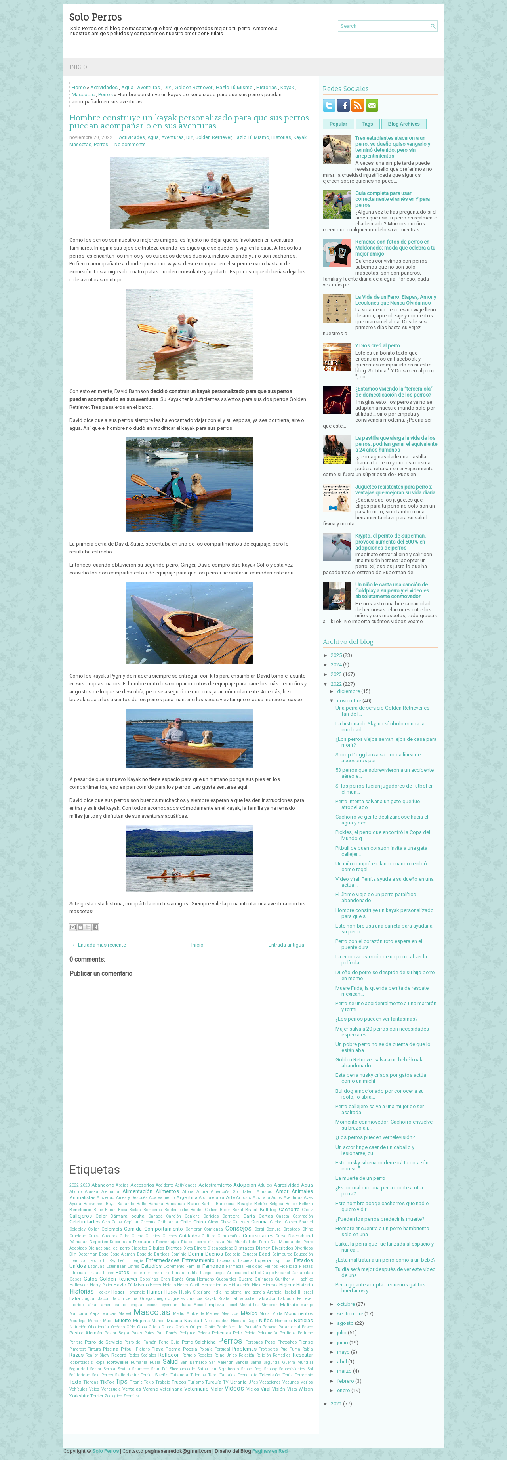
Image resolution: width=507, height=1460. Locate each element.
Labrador (266, 1298)
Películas (221, 1333)
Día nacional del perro (109, 1248)
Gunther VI (285, 1279)
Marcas (109, 1313)
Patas (137, 1333)
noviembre (349, 701)
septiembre (350, 1314)
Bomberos (152, 1209)
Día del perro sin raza (203, 1241)
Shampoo (140, 1369)
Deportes (99, 1241)
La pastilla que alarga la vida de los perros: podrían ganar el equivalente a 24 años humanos (396, 444)
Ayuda (75, 1203)
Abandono (102, 1185)
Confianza (213, 1229)
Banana (156, 1203)
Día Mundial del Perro (247, 1241)
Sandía (242, 1362)
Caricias (211, 1216)
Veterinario (196, 1389)
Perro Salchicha (199, 1342)
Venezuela (111, 1389)
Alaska (91, 1191)
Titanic (136, 1382)
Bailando (125, 1203)
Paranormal (289, 1327)
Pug (284, 1349)
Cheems (148, 1222)
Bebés (260, 1203)
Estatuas (96, 1266)
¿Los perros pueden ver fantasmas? (376, 1019)
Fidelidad (288, 1266)
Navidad (193, 1320)
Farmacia (235, 1266)
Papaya (269, 1327)
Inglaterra (232, 1292)
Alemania (110, 1191)
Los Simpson (265, 1304)
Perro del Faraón (140, 1342)
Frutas (178, 1272)
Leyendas (168, 1304)
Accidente (164, 1185)
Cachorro (289, 1209)
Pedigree (187, 1333)
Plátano (143, 1349)
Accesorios (142, 1185)
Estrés (133, 1266)
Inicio (78, 66)
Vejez (94, 1389)
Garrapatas (302, 1272)
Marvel (124, 1313)
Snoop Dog (251, 1369)
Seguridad (78, 1369)
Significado (229, 1369)
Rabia (307, 1349)
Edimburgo (282, 1254)
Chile (185, 1222)
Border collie (176, 1209)
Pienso (306, 1342)
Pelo (237, 1333)
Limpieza (214, 1304)
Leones (151, 1304)
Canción (173, 1216)
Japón (103, 1298)
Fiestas (306, 1266)
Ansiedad (105, 1197)
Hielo (256, 1285)
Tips (122, 1381)
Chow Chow (219, 1222)
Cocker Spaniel (299, 1222)
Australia (261, 1197)
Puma (295, 1349)
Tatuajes (227, 1375)
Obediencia (98, 1327)
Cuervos (169, 1236)
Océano (118, 1327)
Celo (106, 1222)
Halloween (79, 1285)
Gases (75, 1279)
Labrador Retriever (295, 1298)
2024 (336, 665)
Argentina (187, 1197)
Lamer (105, 1304)
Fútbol (254, 1272)
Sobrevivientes (292, 1369)
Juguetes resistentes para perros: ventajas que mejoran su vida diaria (395, 490)
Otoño (209, 1327)
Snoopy (270, 1369)
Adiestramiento (215, 1185)
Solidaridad (79, 1375)
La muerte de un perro (360, 1178)
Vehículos (78, 1389)
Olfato (154, 1327)
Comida (133, 1229)
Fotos (122, 1272)
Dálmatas (78, 1241)
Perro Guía (169, 1342)
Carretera (231, 1216)
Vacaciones (270, 1382)
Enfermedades (162, 1260)
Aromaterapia (211, 1197)
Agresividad (286, 1185)
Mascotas (83, 94)
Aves (308, 1197)
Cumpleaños (229, 1236)
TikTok (107, 1382)
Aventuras (148, 87)
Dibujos (156, 1248)
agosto (345, 1323)
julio (342, 1333)
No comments (130, 144)
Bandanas (175, 1203)
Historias (266, 87)
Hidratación (239, 1285)
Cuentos (152, 1236)
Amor (282, 1191)
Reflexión (169, 1355)
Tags (367, 124)
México (249, 1313)
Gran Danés (172, 1279)
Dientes (174, 1248)
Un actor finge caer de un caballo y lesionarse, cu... (374, 1150)
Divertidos (303, 1248)
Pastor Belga (117, 1333)
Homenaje (135, 1292)
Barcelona (225, 1203)
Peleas (204, 1333)
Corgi (259, 1229)
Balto (141, 1203)
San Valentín (221, 1362)
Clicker (276, 1222)
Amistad (265, 1191)
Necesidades (216, 1320)
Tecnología (247, 1375)
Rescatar (303, 1355)
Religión (263, 1355)
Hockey (103, 1292)
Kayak (287, 87)
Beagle (244, 1203)
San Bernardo (194, 1362)
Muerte (123, 1320)
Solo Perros (95, 17)
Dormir (196, 1254)
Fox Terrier (140, 1272)
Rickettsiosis (81, 1362)
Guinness (264, 1279)
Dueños (214, 1254)
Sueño (161, 1375)
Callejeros (80, 1216)
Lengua (135, 1304)
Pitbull (127, 1349)
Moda (277, 1313)
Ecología (232, 1254)
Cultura (208, 1236)
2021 (336, 1404)
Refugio (189, 1355)
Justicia (194, 1298)
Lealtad (119, 1304)
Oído (130, 1327)
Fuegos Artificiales (229, 1272)
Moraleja (77, 1320)
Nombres (283, 1320)
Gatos (90, 1279)
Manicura (78, 1313)
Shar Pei (159, 1369)
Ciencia (259, 1222)
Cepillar (131, 1222)
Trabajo (162, 1382)
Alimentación (137, 1191)
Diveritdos (282, 1248)
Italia (74, 1298)
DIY (167, 87)
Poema (173, 1349)
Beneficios (80, 1209)
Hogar (117, 1292)
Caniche (192, 1216)
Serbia (109, 1369)
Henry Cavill (188, 1285)
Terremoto (304, 1375)
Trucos (179, 1382)
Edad (264, 1254)
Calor (101, 1216)
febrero (345, 1381)
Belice (291, 1203)
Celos (117, 1222)
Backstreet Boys (99, 1203)
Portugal (222, 1349)
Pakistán (252, 1327)
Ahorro (75, 1191)
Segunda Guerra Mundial (288, 1362)
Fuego (205, 1272)
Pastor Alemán (85, 1333)
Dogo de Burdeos (153, 1254)
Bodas (135, 1209)
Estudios (151, 1266)
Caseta (282, 1216)
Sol (310, 1369)
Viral (266, 1389)
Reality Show (97, 1355)
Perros (105, 94)
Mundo (158, 1320)
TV (226, 1382)
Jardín (118, 1298)
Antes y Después (132, 1197)
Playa (158, 1349)
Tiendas (91, 1382)
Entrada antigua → (290, 945)
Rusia (155, 1362)
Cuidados (189, 1236)
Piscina (110, 1349)
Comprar (193, 1229)
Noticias (303, 1320)
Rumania (139, 1362)
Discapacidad (220, 1248)
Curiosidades (258, 1236)
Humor (154, 1292)
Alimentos (167, 1191)
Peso (270, 1342)
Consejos (238, 1228)
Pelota (249, 1333)
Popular (338, 124)
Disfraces (244, 1248)
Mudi (107, 1320)
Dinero (200, 1248)
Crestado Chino (298, 1229)
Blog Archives (404, 124)
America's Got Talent (232, 1191)
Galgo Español (276, 1272)
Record (118, 1355)
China (199, 1222)
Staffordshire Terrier (134, 1375)
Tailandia (179, 1375)
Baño (193, 1203)
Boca (122, 1209)
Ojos (142, 1327)
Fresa (156, 1272)
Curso (280, 1236)
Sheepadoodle (182, 1369)
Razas (76, 1355)
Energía (136, 1260)
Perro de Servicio (103, 1342)
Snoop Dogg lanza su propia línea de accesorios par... (378, 757)
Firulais (94, 1272)
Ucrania (238, 1382)
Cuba (125, 1236)
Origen (196, 1327)
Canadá (155, 1216)
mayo (343, 1352)
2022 (74, 1185)
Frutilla (192, 1272)
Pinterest (77, 1349)
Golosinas (148, 1279)
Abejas (122, 1185)
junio (342, 1342)
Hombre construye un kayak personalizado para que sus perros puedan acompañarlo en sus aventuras (189, 122)
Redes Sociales (142, 1355)
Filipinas (77, 1272)
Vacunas (290, 1382)
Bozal (238, 1209)
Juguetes (176, 1298)
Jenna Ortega (139, 1298)
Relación (246, 1355)
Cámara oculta (127, 1216)
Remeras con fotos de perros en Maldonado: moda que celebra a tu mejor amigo (395, 248)
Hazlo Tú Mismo (234, 87)
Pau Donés (166, 1333)
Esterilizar (116, 1266)
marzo (344, 1371)
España (263, 1260)
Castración (303, 1216)
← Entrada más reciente (99, 945)
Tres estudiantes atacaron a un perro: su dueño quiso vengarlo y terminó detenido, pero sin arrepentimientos (392, 147)
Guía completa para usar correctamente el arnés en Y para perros (392, 199)
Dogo (103, 1254)
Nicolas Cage (244, 1320)
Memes (212, 1313)
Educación (303, 1254)
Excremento (173, 1266)
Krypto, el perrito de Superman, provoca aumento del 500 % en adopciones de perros (390, 542)
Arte (230, 1197)
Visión (278, 1389)
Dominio (178, 1254)
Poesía (190, 1349)
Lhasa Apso (191, 1304)
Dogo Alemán (122, 1254)
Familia (193, 1266)
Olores (167, 1327)
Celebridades (84, 1222)
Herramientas (214, 1285)
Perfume (305, 1333)
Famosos (213, 1266)
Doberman (87, 1254)
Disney (263, 1248)
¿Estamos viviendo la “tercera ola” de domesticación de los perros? (394, 392)
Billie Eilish (104, 1209)
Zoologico (113, 1396)
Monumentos (298, 1313)
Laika (91, 1304)
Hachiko (305, 1279)
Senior (95, 1369)
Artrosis (243, 1197)
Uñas (253, 1382)
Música (174, 1320)
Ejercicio (77, 1260)
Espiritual (282, 1260)
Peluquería (267, 1333)
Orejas (181, 1327)
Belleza (306, 1203)
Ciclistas (241, 1222)
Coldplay (77, 1229)
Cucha (137, 1236)
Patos (149, 1333)
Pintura (94, 1349)
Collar (93, 1229)
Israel (307, 1292)
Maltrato (289, 1304)
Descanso (143, 1241)
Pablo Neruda (229, 1327)
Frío (166, 1272)
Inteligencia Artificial (263, 1292)
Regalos (205, 1355)
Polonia (206, 1349)
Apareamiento (162, 1197)
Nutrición (77, 1327)
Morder (94, 1320)
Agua (127, 87)
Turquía (213, 1382)
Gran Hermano (200, 1279)
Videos (234, 1388)
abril (342, 1362)
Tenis (287, 1375)
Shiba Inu (207, 1369)
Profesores (268, 1349)
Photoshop (287, 1342)
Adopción (244, 1185)
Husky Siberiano (194, 1292)
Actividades (104, 87)
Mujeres (141, 1320)
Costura (273, 1229)
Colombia (111, 1229)
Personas (254, 1342)
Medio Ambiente (188, 1313)
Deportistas (120, 1241)
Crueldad (77, 1236)
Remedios (282, 1355)
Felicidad (254, 1266)
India (217, 1292)
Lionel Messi (238, 1304)
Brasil (251, 1209)
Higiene (287, 1285)
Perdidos (288, 1333)
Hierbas (270, 1285)
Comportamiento (163, 1229)
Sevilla (124, 1369)
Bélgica (276, 1203)
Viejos (252, 1389)
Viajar (217, 1389)
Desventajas (167, 1241)
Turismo (196, 1382)
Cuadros (110, 1236)
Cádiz (307, 1209)
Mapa (94, 1313)
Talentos (198, 1375)
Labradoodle (242, 1298)
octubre (346, 1304)
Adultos (265, 1185)
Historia (304, 1285)
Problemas (244, 1349)
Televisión (269, 1375)
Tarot (212, 1375)
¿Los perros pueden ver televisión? (375, 1137)
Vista (292, 1389)
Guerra (245, 1279)
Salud (170, 1361)
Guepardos (226, 1279)
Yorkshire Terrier (86, 1396)
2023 (85, 1185)
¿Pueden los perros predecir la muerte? (380, 1219)
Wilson (306, 1389)
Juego (160, 1298)
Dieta (188, 1248)
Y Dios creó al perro (377, 346)
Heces (155, 1285)
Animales (302, 1191)
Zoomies (131, 1396)
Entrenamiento (198, 1260)
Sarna (256, 1362)
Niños (266, 1320)
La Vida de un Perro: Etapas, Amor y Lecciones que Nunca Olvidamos (395, 300)
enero (343, 1390)
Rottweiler (117, 1362)
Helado (169, 1285)
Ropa (100, 1362)
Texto (75, 1382)
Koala (224, 1298)
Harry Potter (101, 1285)
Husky (170, 1292)
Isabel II (293, 1292)
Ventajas (131, 1389)
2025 (336, 655)
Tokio (149, 1382)
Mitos (264, 1313)
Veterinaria (171, 1389)
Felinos (271, 1266)
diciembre (348, 691)
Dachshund (300, 1236)
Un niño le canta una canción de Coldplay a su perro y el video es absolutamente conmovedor (392, 590)
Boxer (225, 1209)
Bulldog (268, 1209)
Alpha (187, 1191)
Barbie (207, 1203)
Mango (306, 1304)
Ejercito (94, 1260)
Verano (150, 1389)
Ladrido (76, 1304)
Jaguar (89, 1298)
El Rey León (114, 1260)
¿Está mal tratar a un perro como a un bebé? (385, 1260)
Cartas (266, 1216)
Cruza (94, 1236)
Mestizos (229, 1313)
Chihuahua (168, 1222)
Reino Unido (225, 1355)
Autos (276, 1197)
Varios (307, 1382)
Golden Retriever (193, 87)
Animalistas (82, 1197)
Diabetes (139, 1248)
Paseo (307, 1327)
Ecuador (249, 1254)
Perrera (76, 1342)
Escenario (226, 1260)
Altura (202, 1191)
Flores (108, 1272)
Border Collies (204, 1209)
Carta (249, 1216)
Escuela (245, 1260)
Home (79, 87)
